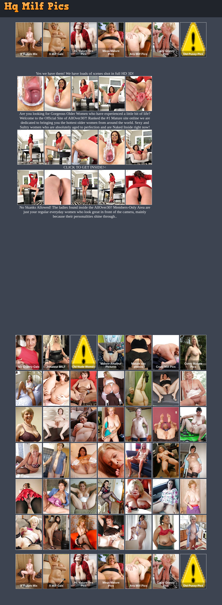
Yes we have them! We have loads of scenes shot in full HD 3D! (85, 73)
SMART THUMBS (117, 591)
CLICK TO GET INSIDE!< (84, 167)
